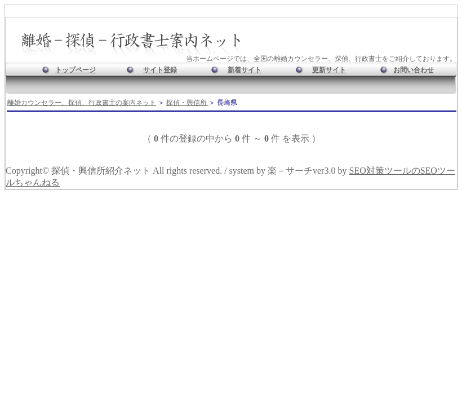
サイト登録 (160, 70)
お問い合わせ (413, 70)
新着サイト (244, 70)
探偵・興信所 (187, 103)
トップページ (75, 70)
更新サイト (329, 70)
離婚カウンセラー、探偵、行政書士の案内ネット (81, 103)
